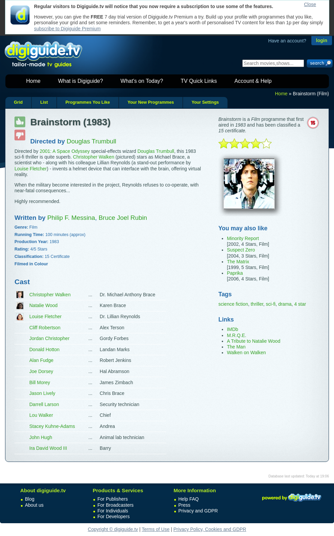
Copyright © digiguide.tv (113, 529)
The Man (236, 346)
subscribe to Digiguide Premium (67, 28)
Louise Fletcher (30, 168)
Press (184, 505)
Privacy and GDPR (198, 510)
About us (34, 505)
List (44, 102)
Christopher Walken (93, 157)
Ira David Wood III (48, 448)
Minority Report (243, 238)
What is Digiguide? (80, 81)
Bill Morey (39, 382)
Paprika (235, 273)
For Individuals (112, 510)
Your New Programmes (150, 102)
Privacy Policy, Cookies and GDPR (209, 529)
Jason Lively (42, 393)
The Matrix (238, 261)
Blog (29, 499)
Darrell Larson (44, 404)
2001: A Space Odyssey (65, 151)
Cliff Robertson (44, 327)
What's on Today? (142, 81)
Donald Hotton (44, 349)
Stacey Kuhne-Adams (52, 426)
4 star (300, 304)
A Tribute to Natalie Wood (253, 341)
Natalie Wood (43, 305)
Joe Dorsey (41, 371)
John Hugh (40, 437)
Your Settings (205, 102)
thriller (257, 304)
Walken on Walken (246, 352)
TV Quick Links (199, 81)
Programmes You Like (87, 102)
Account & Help (253, 81)
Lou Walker (41, 415)
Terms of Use (156, 529)
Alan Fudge (41, 360)
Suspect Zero (241, 250)
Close (310, 4)
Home (33, 81)
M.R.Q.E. (236, 335)
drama (285, 304)
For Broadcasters (115, 505)
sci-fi (271, 304)
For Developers (113, 516)
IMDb (232, 329)
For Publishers (112, 499)
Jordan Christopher (49, 338)
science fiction (233, 304)
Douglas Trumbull (156, 151)
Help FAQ (188, 499)
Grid (18, 102)
